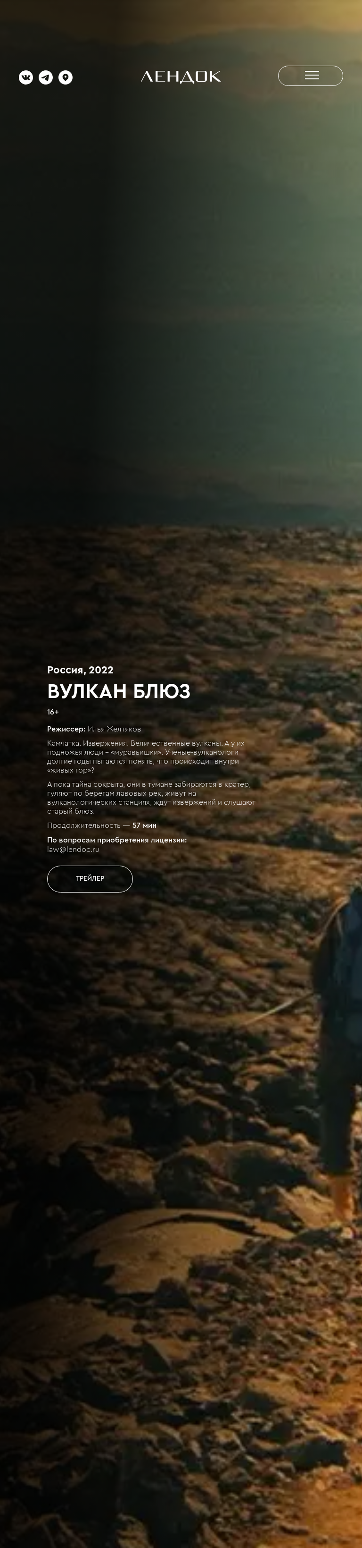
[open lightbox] (90, 879)
